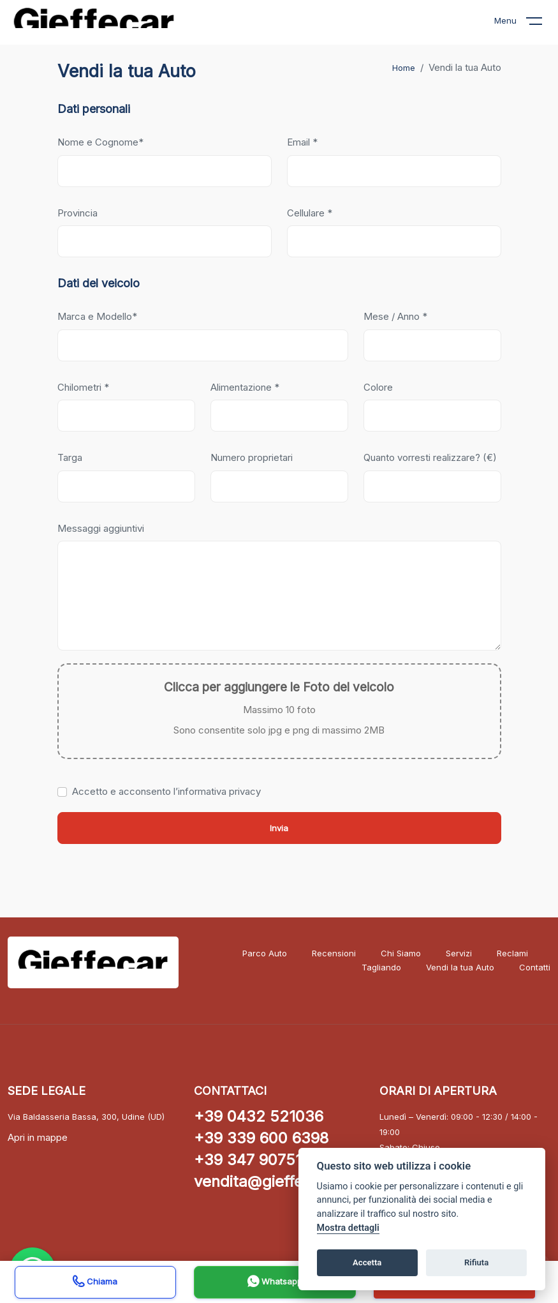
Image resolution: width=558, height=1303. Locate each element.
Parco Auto (264, 953)
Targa (69, 457)
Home (403, 68)
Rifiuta (476, 1262)
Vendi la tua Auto (460, 967)
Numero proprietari (251, 457)
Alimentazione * (244, 387)
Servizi (459, 953)
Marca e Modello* (97, 316)
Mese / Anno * (395, 316)
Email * (302, 142)
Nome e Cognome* (100, 142)
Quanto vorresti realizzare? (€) (430, 457)
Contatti (534, 967)
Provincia (77, 213)
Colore (378, 387)
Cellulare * (309, 213)
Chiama (95, 1283)
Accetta (367, 1262)
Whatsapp (274, 1283)
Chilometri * (83, 387)
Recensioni (334, 953)
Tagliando (381, 967)
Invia (279, 828)
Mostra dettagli (348, 1228)
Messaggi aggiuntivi (100, 528)
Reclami (512, 953)
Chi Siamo (401, 953)
